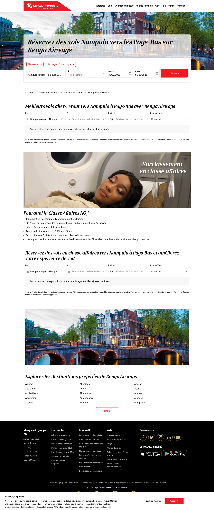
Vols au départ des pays (140, 483)
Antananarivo (86, 398)
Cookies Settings (153, 501)
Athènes (138, 398)
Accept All (174, 501)
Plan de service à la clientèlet (91, 462)
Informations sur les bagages (60, 462)
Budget (111, 113)
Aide (157, 5)
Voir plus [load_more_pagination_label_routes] (107, 410)
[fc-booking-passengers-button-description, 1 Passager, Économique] (59, 64)
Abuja (83, 388)
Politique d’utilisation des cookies (90, 456)
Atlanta (29, 402)
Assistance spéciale (60, 456)
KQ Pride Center (30, 451)
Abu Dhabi (30, 388)
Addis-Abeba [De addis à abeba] (32, 393)
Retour (138, 71)
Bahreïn (84, 402)
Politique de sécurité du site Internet (91, 445)
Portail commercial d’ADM (62, 452)
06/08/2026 (141, 74)
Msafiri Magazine (31, 460)
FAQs (109, 444)
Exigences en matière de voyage (117, 453)
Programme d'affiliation (61, 444)
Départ (111, 71)
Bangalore (139, 402)
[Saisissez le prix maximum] (130, 119)
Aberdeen (85, 384)
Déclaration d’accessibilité (90, 471)
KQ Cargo (28, 447)
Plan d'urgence (85, 467)
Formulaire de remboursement (114, 465)
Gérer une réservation (60, 435)
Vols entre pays (86, 483)
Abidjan (138, 384)
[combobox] (44, 75)
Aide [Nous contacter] (117, 439)
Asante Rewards (144, 5)
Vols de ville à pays (159, 483)
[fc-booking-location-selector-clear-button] (63, 73)
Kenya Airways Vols (49, 92)
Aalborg (29, 384)
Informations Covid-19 (117, 459)
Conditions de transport (89, 439)
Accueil (29, 92)
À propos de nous (124, 5)
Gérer (110, 5)
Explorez (100, 5)
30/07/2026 (114, 74)
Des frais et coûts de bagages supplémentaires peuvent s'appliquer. (157, 140)
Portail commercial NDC (61, 448)
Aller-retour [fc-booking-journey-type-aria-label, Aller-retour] (33, 64)
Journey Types (156, 113)
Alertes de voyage (114, 448)
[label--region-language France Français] (176, 6)
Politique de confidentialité (90, 435)
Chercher (174, 73)
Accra (137, 388)
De (29, 71)
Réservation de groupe (61, 439)
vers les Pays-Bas (73, 92)
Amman (138, 393)
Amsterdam (31, 398)
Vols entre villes (101, 483)
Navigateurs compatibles (90, 451)
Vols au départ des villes (119, 483)
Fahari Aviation (30, 456)
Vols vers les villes (71, 483)
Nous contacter (114, 435)
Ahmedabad (86, 393)
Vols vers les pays (54, 483)
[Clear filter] (61, 119)
